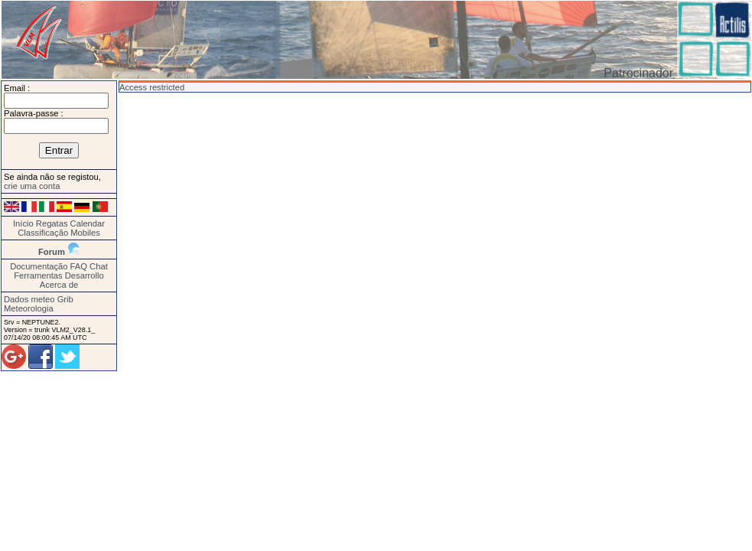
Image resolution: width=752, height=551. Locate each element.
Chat (99, 266)
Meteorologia (29, 308)
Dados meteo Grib (38, 299)
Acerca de (59, 284)
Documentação (38, 266)
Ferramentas (38, 275)
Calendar (87, 223)
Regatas (52, 223)
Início (23, 223)
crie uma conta (32, 186)
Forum (51, 251)
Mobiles (85, 232)
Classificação (43, 232)
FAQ (78, 266)
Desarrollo (84, 275)
